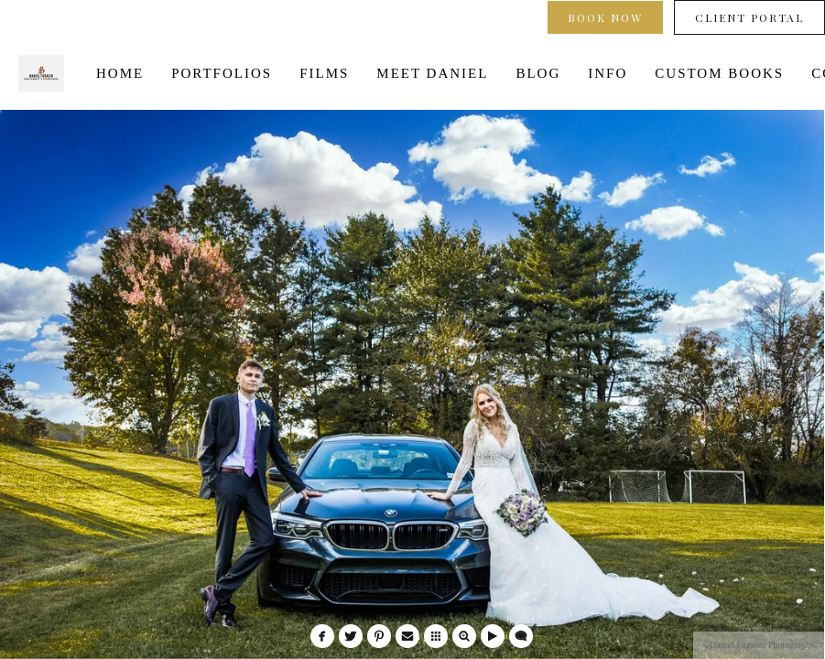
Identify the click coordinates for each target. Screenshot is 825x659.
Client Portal (749, 17)
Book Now (605, 17)
